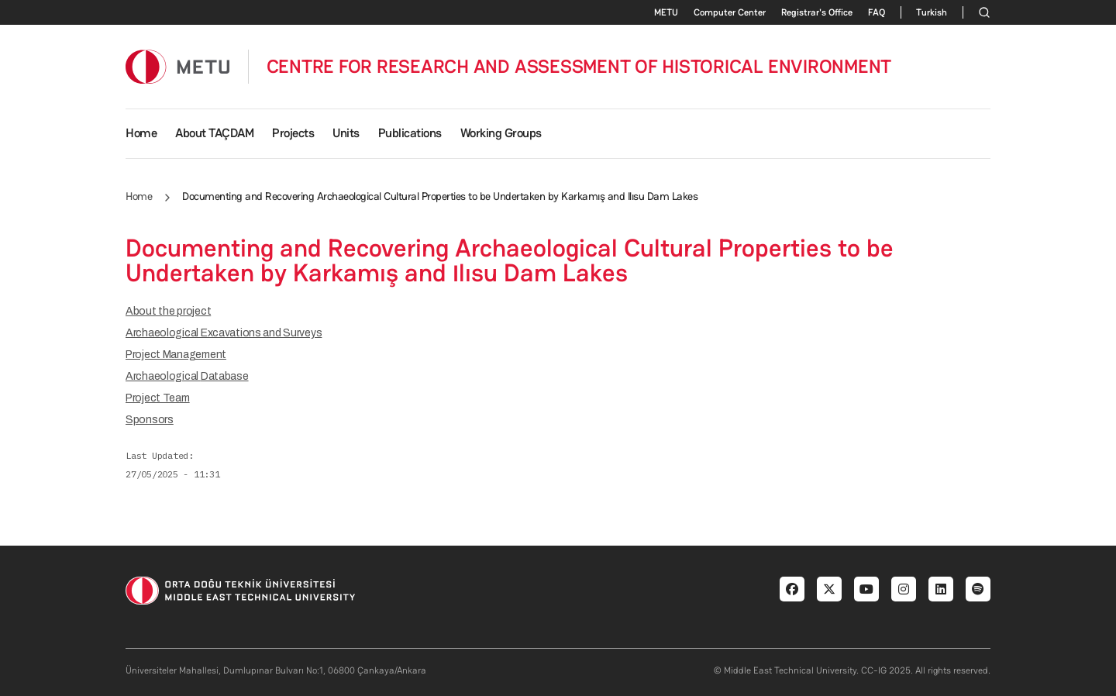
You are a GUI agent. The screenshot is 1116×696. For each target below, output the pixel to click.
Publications (410, 133)
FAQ (876, 12)
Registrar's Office (816, 12)
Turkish (931, 12)
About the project (168, 311)
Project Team (158, 398)
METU (666, 12)
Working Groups (501, 133)
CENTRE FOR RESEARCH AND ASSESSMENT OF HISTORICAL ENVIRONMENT (579, 66)
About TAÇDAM (214, 133)
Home (141, 133)
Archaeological (187, 376)
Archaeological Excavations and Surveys (224, 333)
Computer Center (730, 12)
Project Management (176, 354)
